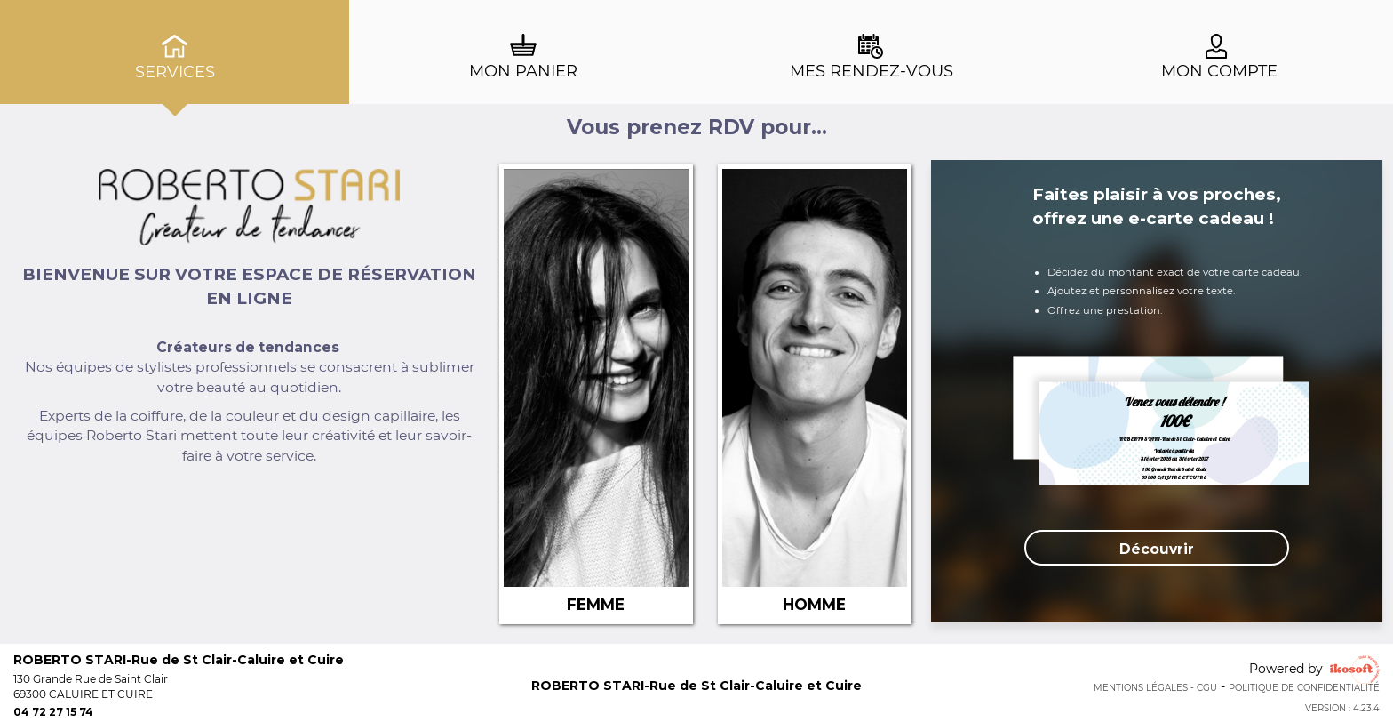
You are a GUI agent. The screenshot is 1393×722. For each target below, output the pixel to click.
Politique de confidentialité (1304, 688)
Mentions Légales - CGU (1155, 688)
